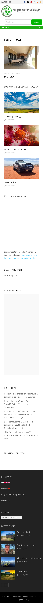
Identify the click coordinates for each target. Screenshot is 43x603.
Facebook (5, 500)
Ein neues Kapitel (24, 532)
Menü (5, 27)
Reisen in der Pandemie (15, 149)
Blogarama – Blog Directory (13, 494)
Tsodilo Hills (22, 571)
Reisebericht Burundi (26, 397)
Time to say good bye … (27, 545)
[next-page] (7, 585)
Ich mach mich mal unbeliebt (29, 558)
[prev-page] (3, 585)
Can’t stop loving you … (15, 116)
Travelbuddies (10, 182)
